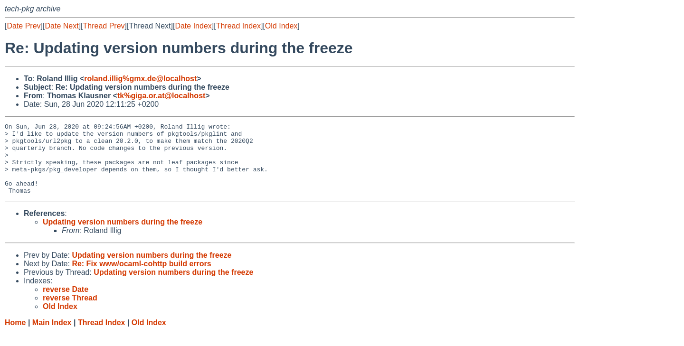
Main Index (52, 337)
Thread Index (238, 26)
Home (15, 337)
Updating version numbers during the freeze (122, 236)
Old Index (281, 26)
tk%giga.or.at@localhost (161, 96)
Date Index (193, 26)
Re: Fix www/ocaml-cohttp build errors (141, 278)
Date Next (61, 26)
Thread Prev (104, 26)
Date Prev (23, 26)
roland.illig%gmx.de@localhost (140, 79)
